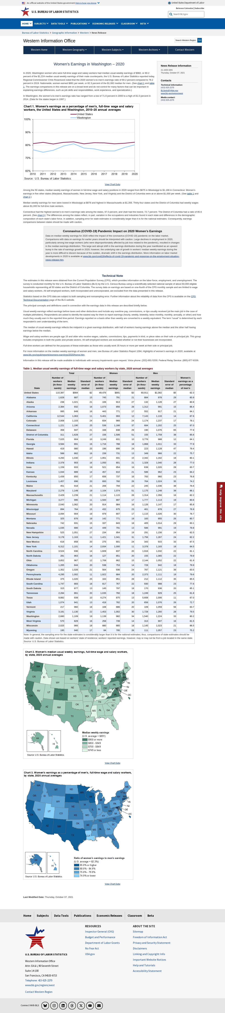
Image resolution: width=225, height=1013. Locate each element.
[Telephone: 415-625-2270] (52, 981)
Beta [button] (143, 23)
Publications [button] (79, 23)
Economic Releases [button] (104, 23)
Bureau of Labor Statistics (35, 32)
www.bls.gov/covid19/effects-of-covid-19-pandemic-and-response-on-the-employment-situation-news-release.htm (112, 258)
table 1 (190, 193)
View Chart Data (112, 184)
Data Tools (61, 916)
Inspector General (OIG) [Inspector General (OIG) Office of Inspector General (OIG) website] (99, 931)
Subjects (43, 916)
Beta (150, 916)
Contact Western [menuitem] (184, 49)
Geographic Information (64, 32)
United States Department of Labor (186, 3)
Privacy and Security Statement (152, 942)
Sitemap (138, 931)
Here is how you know (85, 2)
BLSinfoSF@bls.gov (169, 90)
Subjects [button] (40, 23)
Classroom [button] (128, 23)
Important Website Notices (149, 959)
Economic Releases (109, 916)
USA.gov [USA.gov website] (90, 954)
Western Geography (74, 49)
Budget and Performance (100, 937)
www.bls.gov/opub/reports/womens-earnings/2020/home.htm (54, 354)
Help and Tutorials (144, 965)
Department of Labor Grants (102, 942)
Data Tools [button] (58, 23)
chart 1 (140, 83)
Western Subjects (111, 49)
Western (84, 32)
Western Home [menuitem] (39, 49)
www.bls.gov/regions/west (172, 93)
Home (27, 916)
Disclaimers (140, 948)
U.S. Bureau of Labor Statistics (55, 12)
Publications (82, 916)
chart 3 (41, 215)
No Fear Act (92, 948)
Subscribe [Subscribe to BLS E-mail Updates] (199, 8)
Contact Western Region (38, 991)
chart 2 (26, 197)
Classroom (135, 916)
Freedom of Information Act (150, 937)
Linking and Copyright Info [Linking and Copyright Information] (149, 954)
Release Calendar (184, 8)
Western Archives (148, 49)
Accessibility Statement (147, 971)
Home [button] (25, 23)
